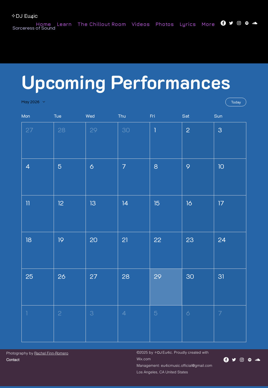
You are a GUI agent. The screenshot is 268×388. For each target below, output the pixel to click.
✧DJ (17, 16)
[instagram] (239, 23)
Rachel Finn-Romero (51, 353)
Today (236, 102)
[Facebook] (223, 23)
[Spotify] (246, 23)
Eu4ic (31, 16)
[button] (37, 140)
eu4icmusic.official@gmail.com (186, 365)
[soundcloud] (254, 23)
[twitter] (231, 23)
